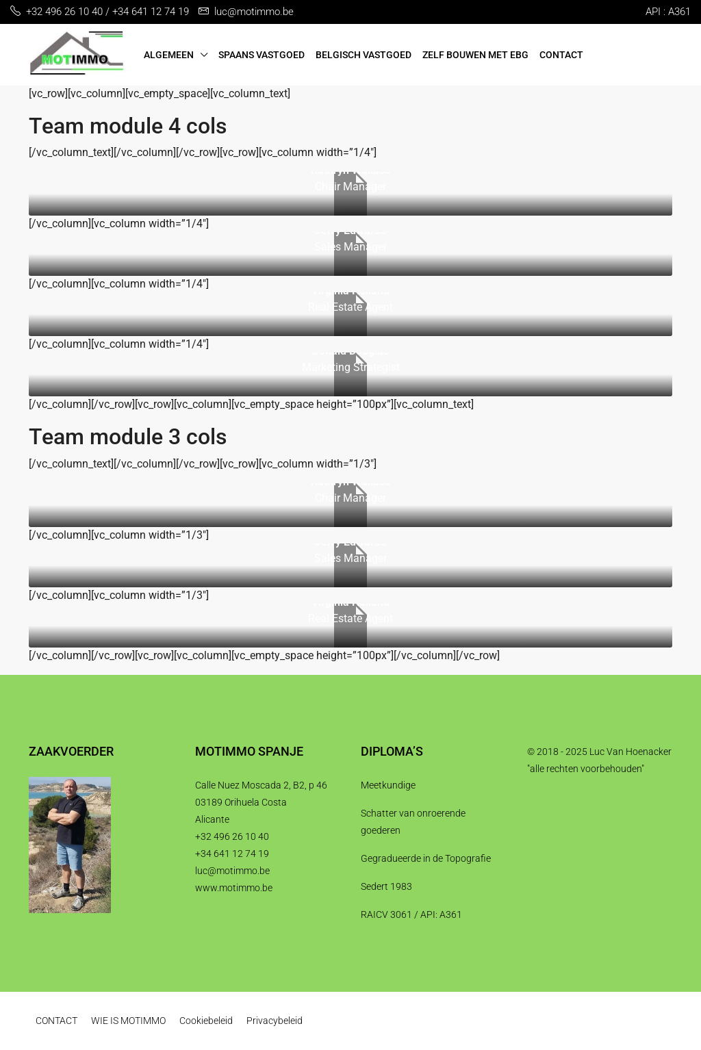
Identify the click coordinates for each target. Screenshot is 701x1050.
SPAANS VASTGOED (261, 54)
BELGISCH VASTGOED (363, 54)
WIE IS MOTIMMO (128, 1020)
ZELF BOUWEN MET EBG (475, 54)
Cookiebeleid (206, 1020)
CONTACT (561, 54)
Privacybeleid (274, 1020)
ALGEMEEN (169, 54)
